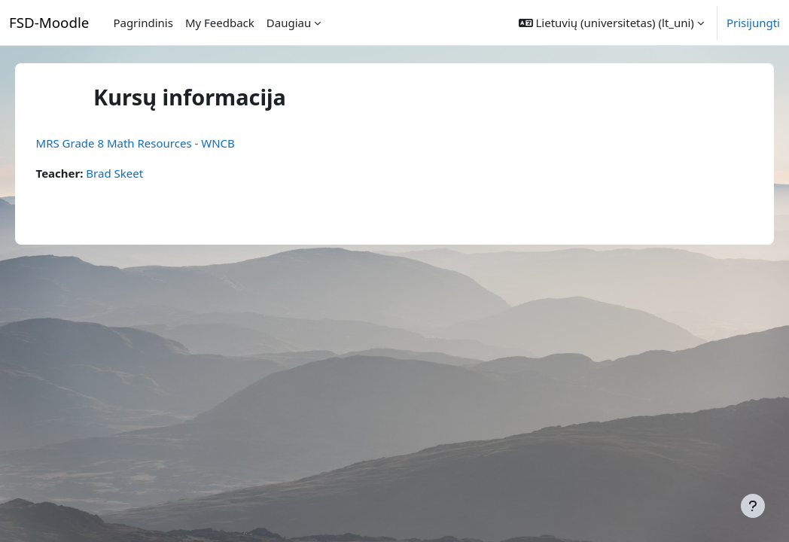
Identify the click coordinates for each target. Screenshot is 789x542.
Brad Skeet (136, 173)
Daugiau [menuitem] (289, 22)
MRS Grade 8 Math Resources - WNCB (156, 143)
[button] (611, 22)
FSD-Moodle (49, 22)
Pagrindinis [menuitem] (142, 22)
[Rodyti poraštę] (753, 506)
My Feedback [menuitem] (219, 22)
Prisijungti (753, 22)
